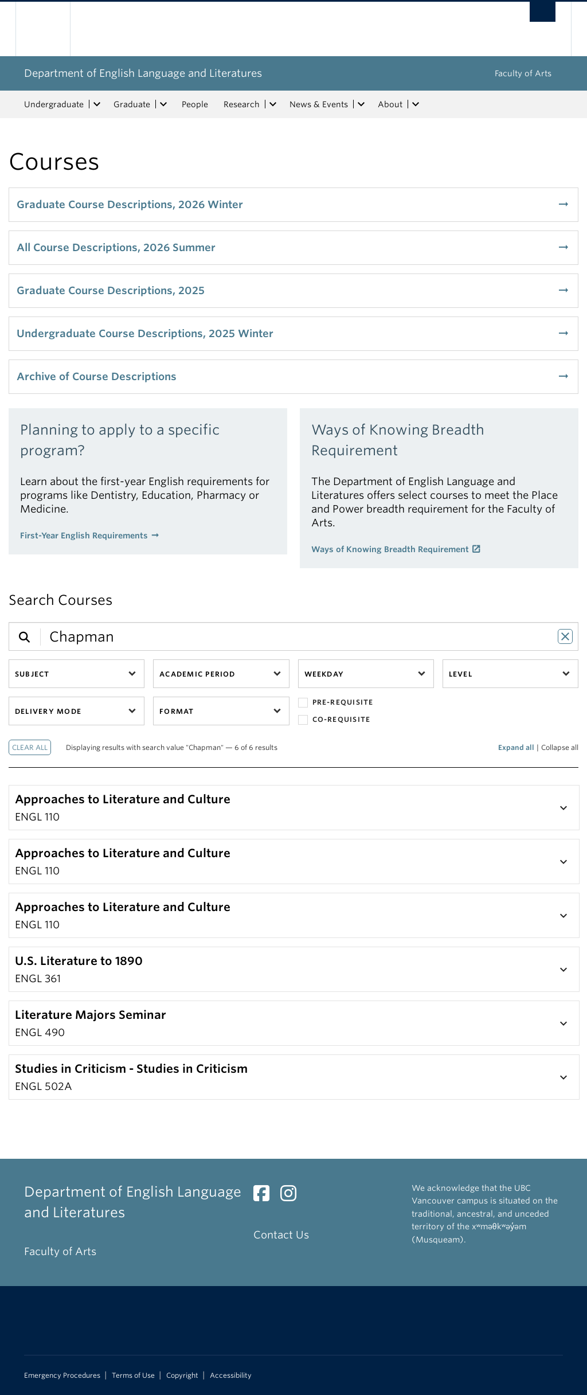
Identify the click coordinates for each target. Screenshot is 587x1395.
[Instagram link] (292, 1196)
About (390, 104)
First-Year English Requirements (84, 535)
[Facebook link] (265, 1196)
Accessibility (231, 1375)
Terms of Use (133, 1375)
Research (242, 104)
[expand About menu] (415, 104)
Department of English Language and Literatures (143, 73)
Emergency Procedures (62, 1375)
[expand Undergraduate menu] (97, 104)
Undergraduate (54, 104)
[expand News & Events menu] (361, 104)
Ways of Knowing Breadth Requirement (390, 549)
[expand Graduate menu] (163, 104)
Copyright (182, 1375)
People (195, 104)
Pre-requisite (336, 703)
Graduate (132, 104)
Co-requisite (334, 720)
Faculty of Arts (523, 73)
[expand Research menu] (273, 104)
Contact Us (281, 1235)
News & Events (318, 104)
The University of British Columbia (51, 29)
